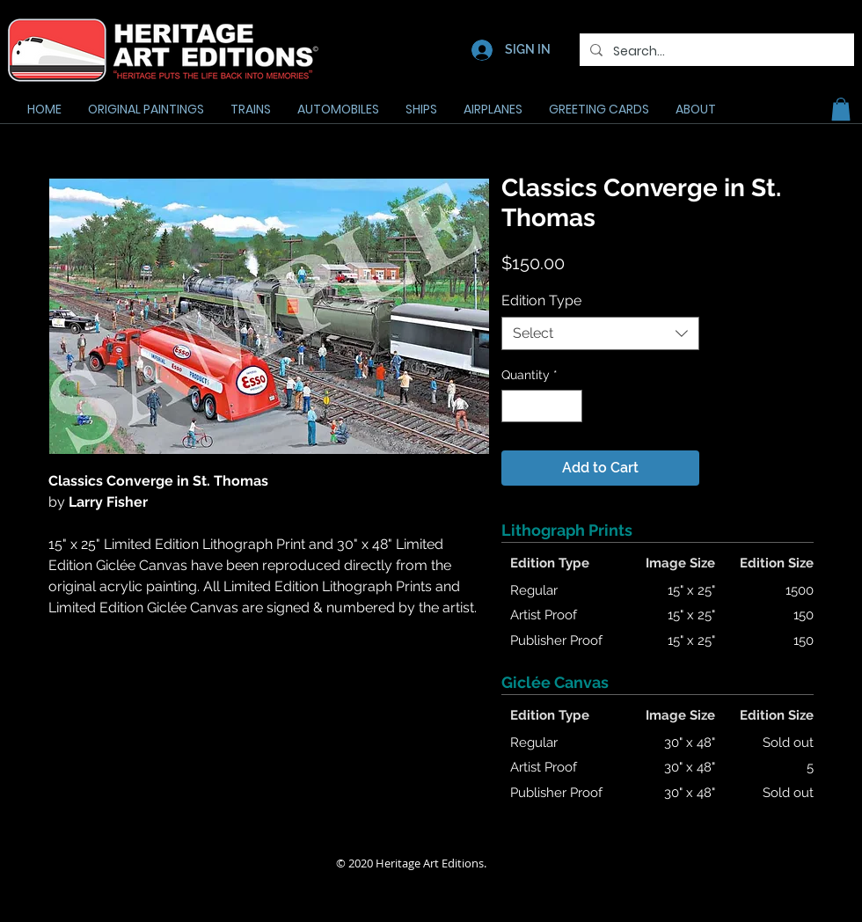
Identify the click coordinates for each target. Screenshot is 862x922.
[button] (841, 109)
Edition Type (541, 300)
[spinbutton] (542, 406)
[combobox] (600, 333)
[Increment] (569, 406)
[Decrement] (515, 406)
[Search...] (715, 51)
